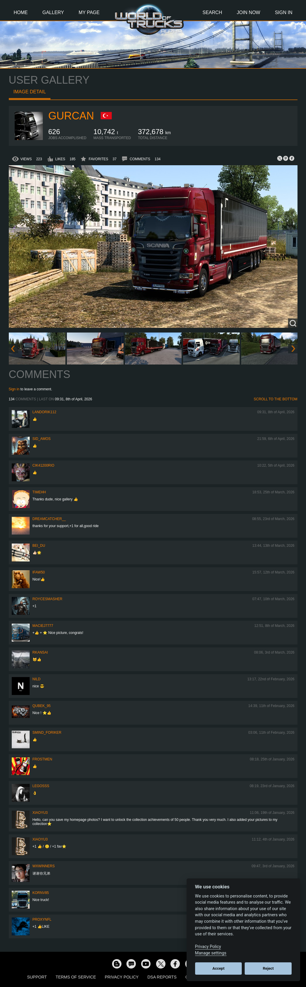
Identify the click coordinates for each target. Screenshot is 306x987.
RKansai (40, 652)
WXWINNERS (44, 866)
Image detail (29, 91)
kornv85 (41, 893)
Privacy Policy (121, 977)
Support (37, 977)
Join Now (248, 12)
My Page (89, 12)
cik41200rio (44, 465)
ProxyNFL (42, 919)
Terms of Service (76, 977)
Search (212, 12)
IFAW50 (39, 572)
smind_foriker (47, 732)
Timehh (39, 492)
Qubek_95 (42, 706)
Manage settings (210, 953)
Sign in (14, 389)
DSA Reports (161, 977)
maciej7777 (43, 626)
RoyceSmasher (47, 599)
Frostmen (42, 759)
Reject (268, 968)
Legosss (41, 786)
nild (36, 679)
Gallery (53, 12)
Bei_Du (39, 546)
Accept (218, 968)
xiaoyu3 (40, 813)
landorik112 (44, 412)
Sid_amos (42, 439)
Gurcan (71, 116)
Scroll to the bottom (275, 399)
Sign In (284, 12)
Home (21, 12)
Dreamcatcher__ (49, 519)
